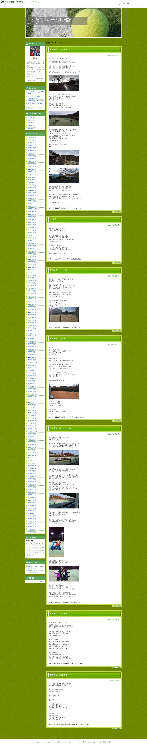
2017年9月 (31, 402)
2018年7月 (31, 375)
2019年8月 (31, 341)
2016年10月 (31, 431)
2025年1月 (31, 169)
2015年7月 (31, 471)
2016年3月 (31, 450)
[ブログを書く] (36, 2)
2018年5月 (31, 381)
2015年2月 (31, 484)
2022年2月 (31, 262)
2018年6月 (31, 378)
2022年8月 (31, 246)
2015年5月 (31, 476)
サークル (61, 742)
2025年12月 (31, 140)
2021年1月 (31, 296)
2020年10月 (31, 304)
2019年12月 (31, 330)
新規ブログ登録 (107, 742)
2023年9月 (31, 211)
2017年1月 (31, 423)
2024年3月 (31, 195)
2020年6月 (31, 314)
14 (43, 547)
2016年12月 (31, 426)
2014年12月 (31, 489)
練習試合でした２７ (58, 338)
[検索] (128, 4)
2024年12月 (31, 172)
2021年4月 (31, 288)
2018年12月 (31, 362)
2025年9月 (31, 148)
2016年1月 (31, 455)
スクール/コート (75, 742)
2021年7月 (31, 280)
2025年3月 (31, 164)
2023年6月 (31, 219)
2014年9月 (31, 497)
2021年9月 (31, 275)
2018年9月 (31, 370)
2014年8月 (31, 500)
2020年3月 (31, 322)
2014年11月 (31, 492)
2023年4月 (31, 224)
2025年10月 (31, 145)
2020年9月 (31, 307)
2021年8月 (31, 277)
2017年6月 (31, 410)
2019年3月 (31, 354)
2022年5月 (31, 254)
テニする (67, 742)
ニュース (55, 742)
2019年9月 (31, 338)
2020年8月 (31, 309)
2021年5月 (31, 285)
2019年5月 (31, 349)
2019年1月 (31, 360)
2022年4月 (31, 256)
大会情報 (84, 742)
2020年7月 (31, 312)
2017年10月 (31, 399)
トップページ (39, 742)
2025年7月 (31, 153)
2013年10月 (31, 526)
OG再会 (53, 219)
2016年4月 (31, 447)
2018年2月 (31, 389)
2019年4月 (31, 352)
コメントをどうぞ (79, 208)
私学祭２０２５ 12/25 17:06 (35, 108)
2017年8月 (31, 405)
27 (40, 552)
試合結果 (57, 208)
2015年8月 (31, 468)
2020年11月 (31, 301)
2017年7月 (31, 407)
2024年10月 (31, 177)
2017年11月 (31, 397)
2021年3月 (31, 291)
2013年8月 (31, 532)
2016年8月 (31, 436)
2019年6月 (31, 346)
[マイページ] (27, 2)
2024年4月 (31, 193)
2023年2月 (31, 230)
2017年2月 (31, 420)
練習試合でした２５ (58, 613)
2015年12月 (31, 457)
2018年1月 (31, 391)
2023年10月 (31, 209)
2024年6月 (31, 187)
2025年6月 (31, 156)
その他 (30, 117)
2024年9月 (31, 179)
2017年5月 (31, 412)
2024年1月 (31, 201)
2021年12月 (31, 267)
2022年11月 (31, 238)
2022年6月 (31, 251)
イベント (90, 742)
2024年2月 (31, 198)
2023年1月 (31, 232)
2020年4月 (31, 320)
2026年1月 (31, 137)
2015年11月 (31, 460)
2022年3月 (31, 259)
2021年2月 (31, 293)
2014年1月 (31, 518)
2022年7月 (31, 248)
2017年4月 (31, 415)
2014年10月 (31, 495)
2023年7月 (31, 217)
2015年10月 (31, 463)
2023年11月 (31, 206)
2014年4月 (31, 510)
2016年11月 (31, 428)
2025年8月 (31, 150)
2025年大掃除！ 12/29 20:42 (36, 101)
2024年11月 (31, 174)
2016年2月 (31, 452)
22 (27, 552)
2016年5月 (31, 444)
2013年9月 (31, 529)
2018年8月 (31, 373)
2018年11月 (31, 365)
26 (37, 552)
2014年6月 (31, 505)
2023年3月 (31, 227)
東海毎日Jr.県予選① (58, 675)
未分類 (30, 122)
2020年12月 (31, 299)
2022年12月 (31, 235)
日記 (56, 259)
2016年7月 (31, 439)
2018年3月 (31, 386)
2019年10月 (31, 336)
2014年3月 (31, 513)
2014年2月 (31, 516)
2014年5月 (31, 508)
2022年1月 (31, 264)
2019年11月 (31, 333)
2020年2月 (31, 325)
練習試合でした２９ (58, 49)
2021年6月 (31, 283)
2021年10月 (31, 272)
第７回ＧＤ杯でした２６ (60, 428)
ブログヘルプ (97, 742)
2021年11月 (31, 269)
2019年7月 (31, 344)
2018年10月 (31, 367)
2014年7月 (31, 502)
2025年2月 (31, 166)
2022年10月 (31, 240)
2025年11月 (31, 142)
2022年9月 (31, 243)
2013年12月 (31, 521)
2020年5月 (31, 317)
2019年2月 (31, 357)
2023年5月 (31, 222)
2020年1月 (31, 328)
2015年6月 (31, 473)
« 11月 (28, 557)
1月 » (42, 557)
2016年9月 (31, 434)
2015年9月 (31, 465)
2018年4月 (31, 383)
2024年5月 (31, 190)
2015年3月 (31, 481)
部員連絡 (63, 724)
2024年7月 (31, 185)
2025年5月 (31, 158)
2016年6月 (31, 442)
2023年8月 (31, 214)
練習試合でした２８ (58, 270)
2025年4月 (31, 161)
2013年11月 (31, 524)
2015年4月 (31, 479)
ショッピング (48, 742)
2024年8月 (31, 182)
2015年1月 (31, 487)
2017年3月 (31, 418)
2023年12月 (31, 203)
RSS (36, 59)
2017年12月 (31, 394)
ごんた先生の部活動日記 (49, 20)
